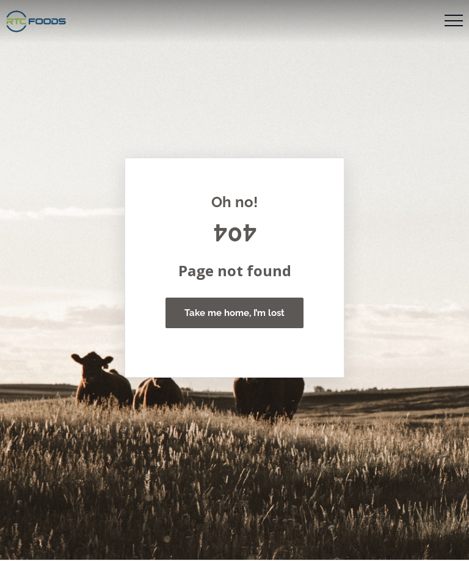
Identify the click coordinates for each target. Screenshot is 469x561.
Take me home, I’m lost (234, 312)
